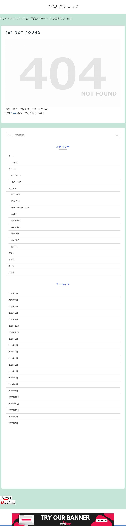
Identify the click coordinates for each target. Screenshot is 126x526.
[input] (63, 135)
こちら (13, 113)
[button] (117, 135)
